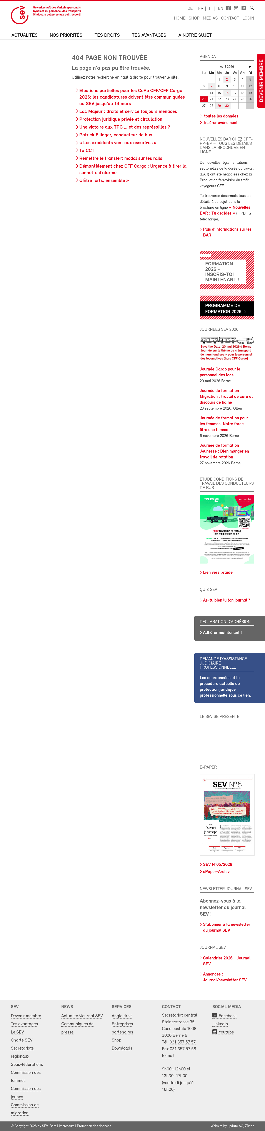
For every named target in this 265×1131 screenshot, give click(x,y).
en (220, 9)
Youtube (226, 1032)
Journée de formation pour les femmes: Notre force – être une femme (224, 424)
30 (227, 106)
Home (179, 18)
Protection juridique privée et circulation (120, 119)
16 (226, 93)
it (210, 9)
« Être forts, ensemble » (104, 180)
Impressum (66, 1126)
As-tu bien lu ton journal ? (226, 600)
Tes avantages (149, 35)
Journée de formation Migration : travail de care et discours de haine (226, 397)
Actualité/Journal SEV (82, 1016)
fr (200, 9)
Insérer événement (220, 123)
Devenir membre (261, 81)
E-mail (168, 1055)
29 (219, 106)
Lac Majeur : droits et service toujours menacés (128, 111)
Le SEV (17, 1032)
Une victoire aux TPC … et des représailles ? (124, 127)
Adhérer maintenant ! (222, 633)
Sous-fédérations (27, 1064)
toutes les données (220, 116)
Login (248, 18)
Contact (230, 18)
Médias (210, 18)
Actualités (25, 35)
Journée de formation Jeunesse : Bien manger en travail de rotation (224, 451)
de (190, 9)
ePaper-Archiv (216, 872)
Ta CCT (86, 150)
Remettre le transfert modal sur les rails (120, 158)
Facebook (228, 1016)
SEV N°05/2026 (217, 865)
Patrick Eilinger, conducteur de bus (115, 135)
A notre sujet (195, 35)
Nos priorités (66, 35)
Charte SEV (21, 1040)
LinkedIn (220, 1024)
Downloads (122, 1048)
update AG (235, 1126)
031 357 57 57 (183, 1042)
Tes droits (107, 35)
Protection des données (94, 1126)
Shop (194, 18)
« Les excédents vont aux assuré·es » (118, 143)
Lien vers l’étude (218, 572)
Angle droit (122, 1016)
